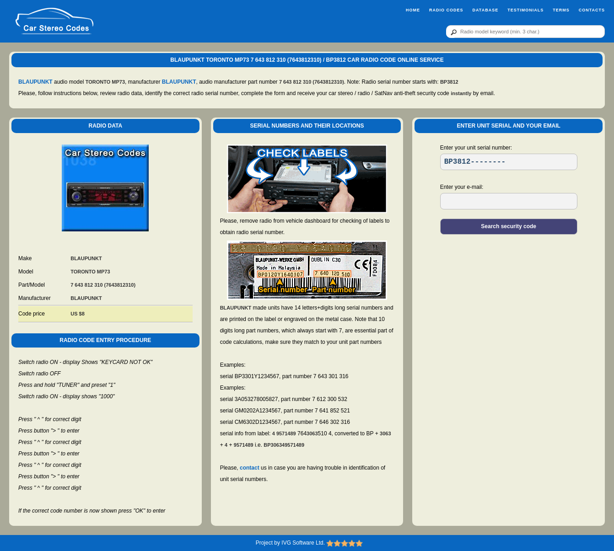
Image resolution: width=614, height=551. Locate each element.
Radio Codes (446, 10)
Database (485, 10)
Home (413, 10)
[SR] (508, 162)
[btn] (452, 32)
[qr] (525, 31)
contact (249, 468)
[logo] (54, 21)
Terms (561, 10)
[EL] (508, 201)
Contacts (592, 10)
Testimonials (525, 10)
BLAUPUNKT (35, 82)
